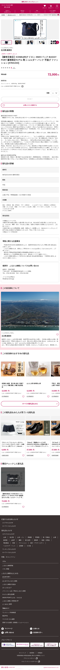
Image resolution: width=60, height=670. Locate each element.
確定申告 (5, 616)
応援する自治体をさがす (7, 11)
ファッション (23, 543)
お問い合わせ (7, 632)
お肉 (4, 537)
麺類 (20, 540)
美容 (13, 543)
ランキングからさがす (9, 549)
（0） (14, 68)
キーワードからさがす (9, 526)
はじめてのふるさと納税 (9, 581)
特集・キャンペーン (37, 11)
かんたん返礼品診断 (8, 594)
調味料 (36, 540)
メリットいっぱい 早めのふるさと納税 (14, 591)
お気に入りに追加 (57, 334)
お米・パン (20, 537)
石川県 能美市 (6, 50)
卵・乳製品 (46, 537)
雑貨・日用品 (46, 540)
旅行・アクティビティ (37, 543)
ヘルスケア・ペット (9, 546)
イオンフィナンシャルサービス (29, 661)
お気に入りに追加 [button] (23, 396)
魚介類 (12, 537)
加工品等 (27, 540)
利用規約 (40, 653)
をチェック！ (30, 1)
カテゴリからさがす (8, 534)
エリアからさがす (7, 522)
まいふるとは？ (7, 587)
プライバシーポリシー (29, 658)
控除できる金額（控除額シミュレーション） (15, 622)
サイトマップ (22, 653)
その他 (29, 546)
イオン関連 (5, 569)
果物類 (30, 537)
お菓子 (13, 540)
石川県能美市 (5, 396)
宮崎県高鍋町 (30, 455)
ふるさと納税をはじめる (52, 11)
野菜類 (37, 537)
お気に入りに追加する (20, 105)
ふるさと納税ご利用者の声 (10, 601)
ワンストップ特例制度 (9, 612)
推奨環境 (32, 653)
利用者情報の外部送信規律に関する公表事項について (31, 655)
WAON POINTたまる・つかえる (12, 597)
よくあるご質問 (7, 604)
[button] (57, 42)
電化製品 (6, 543)
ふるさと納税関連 (7, 565)
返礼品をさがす (22, 11)
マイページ (6, 628)
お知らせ (34, 628)
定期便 (21, 546)
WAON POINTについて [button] (22, 86)
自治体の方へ (36, 632)
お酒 (54, 537)
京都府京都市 (5, 455)
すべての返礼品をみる (30, 404)
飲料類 (5, 540)
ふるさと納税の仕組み (9, 584)
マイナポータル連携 (8, 619)
